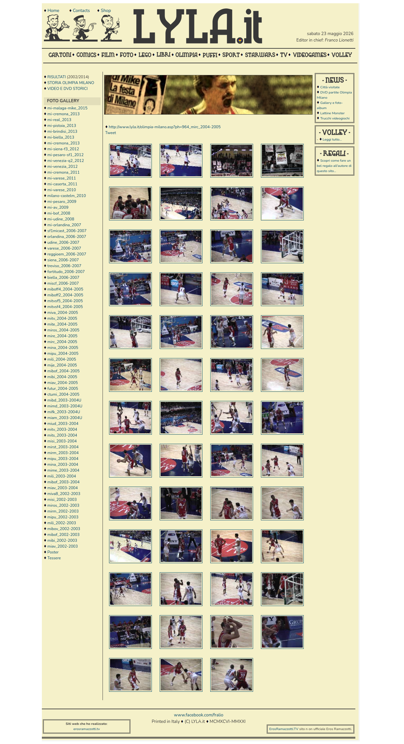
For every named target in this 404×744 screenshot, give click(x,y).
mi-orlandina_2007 (64, 225)
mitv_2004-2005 (62, 318)
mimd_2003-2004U (64, 406)
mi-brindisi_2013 (62, 131)
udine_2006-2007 (63, 242)
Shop (106, 11)
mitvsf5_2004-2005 (65, 301)
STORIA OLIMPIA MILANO (70, 82)
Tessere (54, 558)
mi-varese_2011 (61, 178)
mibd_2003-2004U (64, 400)
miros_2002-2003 (63, 505)
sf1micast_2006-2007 (67, 230)
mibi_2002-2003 (62, 540)
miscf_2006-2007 (63, 283)
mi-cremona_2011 (63, 172)
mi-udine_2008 (60, 219)
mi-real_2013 (59, 119)
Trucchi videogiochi (334, 118)
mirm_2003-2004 (63, 452)
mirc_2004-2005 (62, 341)
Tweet (110, 132)
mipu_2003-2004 (62, 458)
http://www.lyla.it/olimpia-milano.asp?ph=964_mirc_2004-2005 (165, 127)
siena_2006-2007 (63, 260)
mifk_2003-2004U (63, 412)
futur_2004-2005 (62, 388)
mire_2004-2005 (62, 336)
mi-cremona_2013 (63, 114)
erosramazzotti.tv (86, 728)
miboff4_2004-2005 (65, 289)
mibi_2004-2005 (62, 376)
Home (53, 11)
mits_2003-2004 (62, 435)
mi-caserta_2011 (62, 184)
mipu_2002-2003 (62, 517)
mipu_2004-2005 (62, 353)
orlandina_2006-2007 (66, 236)
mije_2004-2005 (62, 365)
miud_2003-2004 (62, 423)
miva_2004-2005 (62, 312)
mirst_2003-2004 (63, 447)
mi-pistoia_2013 (61, 125)
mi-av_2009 (57, 207)
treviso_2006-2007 (64, 265)
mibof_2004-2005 (63, 371)
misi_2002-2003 (62, 499)
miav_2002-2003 (62, 546)
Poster (53, 552)
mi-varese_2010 (61, 189)
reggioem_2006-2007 (66, 254)
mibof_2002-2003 (63, 534)
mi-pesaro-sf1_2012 (65, 154)
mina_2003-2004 (62, 464)
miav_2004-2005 (62, 382)
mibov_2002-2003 (63, 528)
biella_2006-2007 (63, 277)
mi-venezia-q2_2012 (65, 160)
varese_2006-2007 (64, 248)
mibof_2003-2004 (63, 482)
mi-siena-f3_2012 (63, 149)
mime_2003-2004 (63, 470)
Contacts (81, 11)
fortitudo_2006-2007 (66, 271)
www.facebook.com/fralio (198, 715)
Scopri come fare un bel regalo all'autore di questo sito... (334, 165)
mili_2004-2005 (61, 359)
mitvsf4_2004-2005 (65, 306)
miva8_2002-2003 (63, 493)
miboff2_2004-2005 (65, 295)
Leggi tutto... (332, 139)
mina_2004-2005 (62, 347)
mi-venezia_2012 (62, 166)
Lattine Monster (332, 113)
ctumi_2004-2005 (63, 394)
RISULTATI (56, 77)
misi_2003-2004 (62, 441)
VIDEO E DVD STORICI (67, 88)
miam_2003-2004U (64, 417)
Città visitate (330, 87)
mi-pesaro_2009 (61, 201)
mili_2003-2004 (61, 476)
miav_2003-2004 (62, 487)
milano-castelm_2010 (66, 195)
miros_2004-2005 (63, 330)
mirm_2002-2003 (63, 511)
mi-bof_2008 (58, 213)
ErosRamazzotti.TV (284, 728)
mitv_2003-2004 (62, 429)
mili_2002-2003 (61, 523)
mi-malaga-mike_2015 (67, 108)
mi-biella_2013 (60, 137)
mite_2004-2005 (62, 324)
